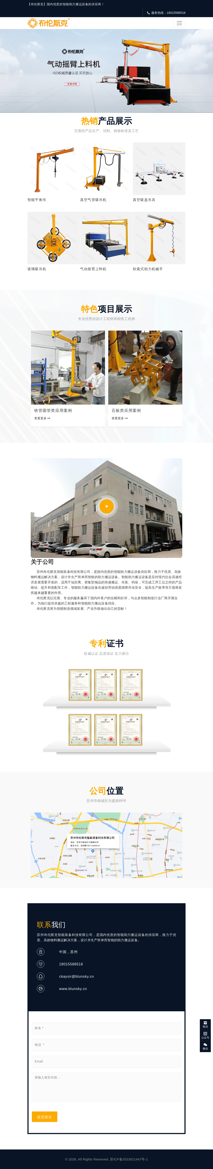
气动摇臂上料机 (93, 269)
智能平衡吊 (36, 200)
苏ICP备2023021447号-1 (129, 1159)
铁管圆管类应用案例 (53, 410)
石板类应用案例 (126, 410)
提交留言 (44, 1116)
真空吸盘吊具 (144, 200)
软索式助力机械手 (148, 269)
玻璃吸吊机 (36, 269)
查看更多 (42, 418)
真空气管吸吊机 (93, 200)
